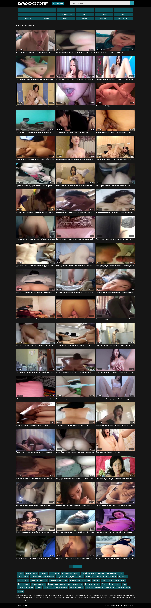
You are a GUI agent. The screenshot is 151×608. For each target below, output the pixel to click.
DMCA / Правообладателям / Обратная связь (119, 605)
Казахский (43, 580)
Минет (123, 14)
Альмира (20, 591)
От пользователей (66, 14)
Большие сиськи (104, 19)
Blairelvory (47, 588)
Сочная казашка (23, 577)
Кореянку (96, 580)
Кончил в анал (55, 573)
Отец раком (43, 573)
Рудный (39, 588)
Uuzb (124, 584)
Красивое (85, 10)
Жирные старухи (31, 573)
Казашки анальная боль (26, 588)
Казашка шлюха (119, 580)
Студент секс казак (38, 584)
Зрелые (46, 19)
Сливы (123, 10)
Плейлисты (58, 3)
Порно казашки (22, 605)
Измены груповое (23, 584)
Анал (85, 14)
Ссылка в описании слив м (58, 580)
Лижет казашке (48, 577)
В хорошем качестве (60, 588)
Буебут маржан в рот (92, 584)
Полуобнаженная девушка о (66, 577)
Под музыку (123, 577)
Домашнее (46, 10)
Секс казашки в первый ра (70, 573)
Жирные (20, 573)
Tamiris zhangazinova (76, 588)
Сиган (104, 580)
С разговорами (104, 10)
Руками (104, 584)
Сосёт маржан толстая (75, 584)
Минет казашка (75, 580)
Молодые (28, 19)
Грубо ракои (86, 580)
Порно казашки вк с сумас (94, 588)
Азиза (110, 580)
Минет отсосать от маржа (56, 584)
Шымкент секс (36, 577)
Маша (121, 573)
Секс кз (80, 577)
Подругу (113, 577)
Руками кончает (114, 584)
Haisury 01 (34, 580)
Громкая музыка (23, 580)
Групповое (85, 19)
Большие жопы (123, 19)
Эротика (66, 10)
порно (33, 3)
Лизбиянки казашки (123, 588)
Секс (27, 10)
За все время (109, 588)
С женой (104, 14)
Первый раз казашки (89, 573)
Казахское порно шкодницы (107, 573)
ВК (28, 14)
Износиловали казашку (100, 577)
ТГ (46, 14)
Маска (88, 577)
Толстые (66, 19)
